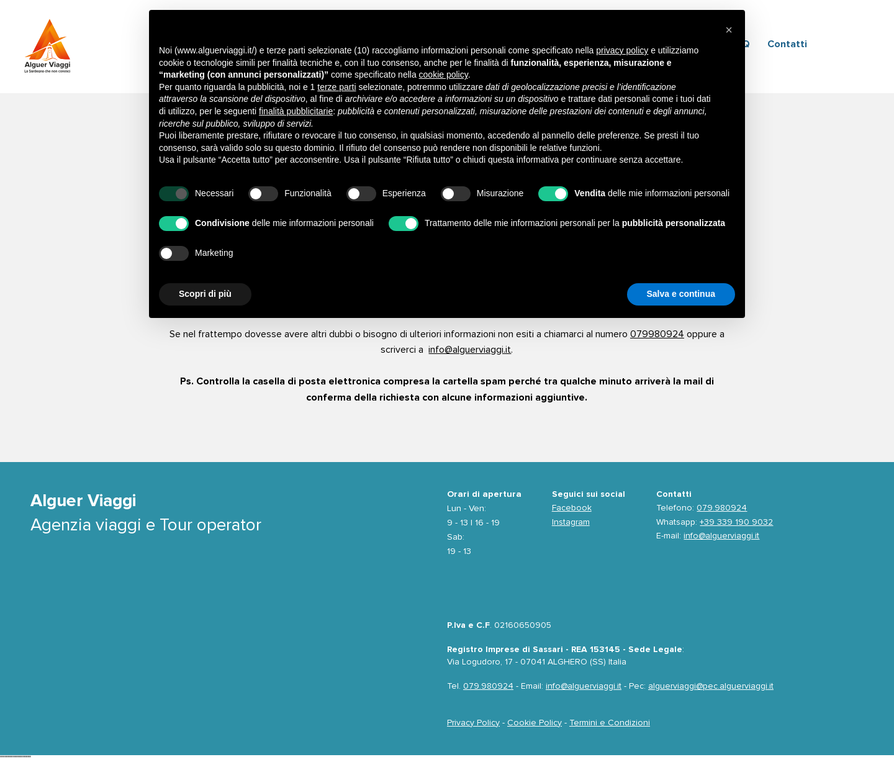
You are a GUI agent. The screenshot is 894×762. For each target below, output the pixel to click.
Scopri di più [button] (205, 294)
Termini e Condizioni (609, 722)
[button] (729, 30)
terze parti (336, 87)
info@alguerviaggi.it (469, 349)
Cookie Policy (534, 722)
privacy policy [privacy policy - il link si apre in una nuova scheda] (622, 50)
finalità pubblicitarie (296, 111)
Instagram (571, 522)
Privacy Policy (473, 722)
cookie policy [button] (443, 74)
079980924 (657, 334)
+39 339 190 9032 (736, 522)
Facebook (572, 507)
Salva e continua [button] (681, 294)
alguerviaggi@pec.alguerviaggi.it (711, 686)
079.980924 (722, 507)
